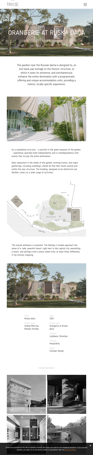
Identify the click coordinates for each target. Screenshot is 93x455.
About (60, 5)
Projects (34, 5)
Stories (48, 5)
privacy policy (70, 450)
